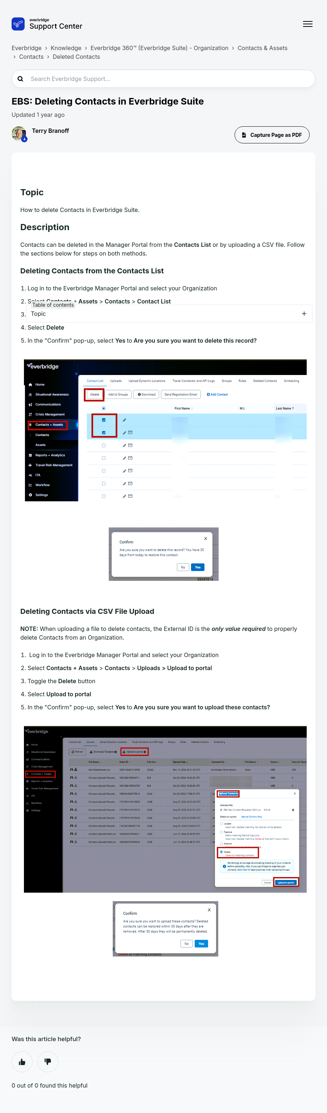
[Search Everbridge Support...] (163, 79)
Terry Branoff (50, 130)
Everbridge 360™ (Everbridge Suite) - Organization (160, 48)
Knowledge (66, 48)
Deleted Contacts (76, 56)
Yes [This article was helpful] (22, 1061)
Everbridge (27, 48)
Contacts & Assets (262, 48)
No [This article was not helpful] (47, 1061)
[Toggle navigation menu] (307, 24)
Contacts (31, 56)
